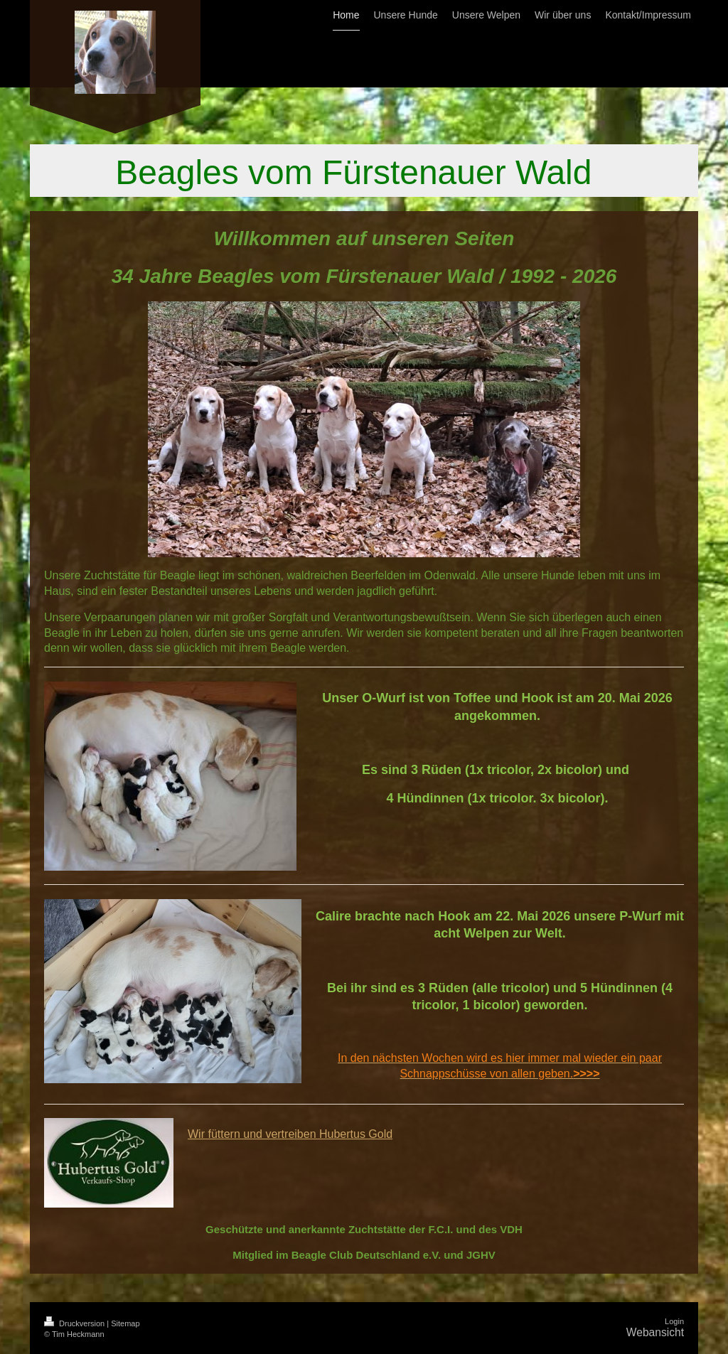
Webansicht (655, 1332)
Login (674, 1321)
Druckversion (75, 1323)
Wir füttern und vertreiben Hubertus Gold (290, 1134)
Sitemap (125, 1323)
